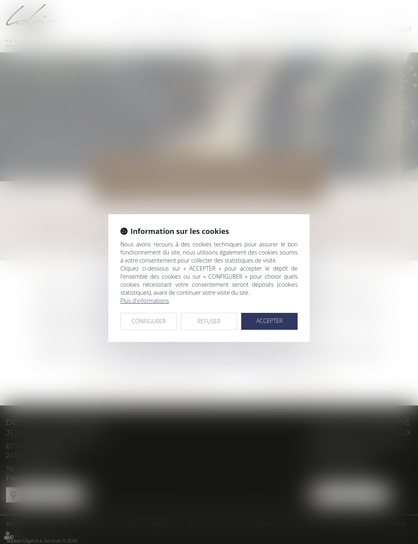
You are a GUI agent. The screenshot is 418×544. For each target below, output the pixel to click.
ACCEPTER (269, 321)
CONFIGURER (149, 321)
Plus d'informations (144, 300)
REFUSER (209, 321)
